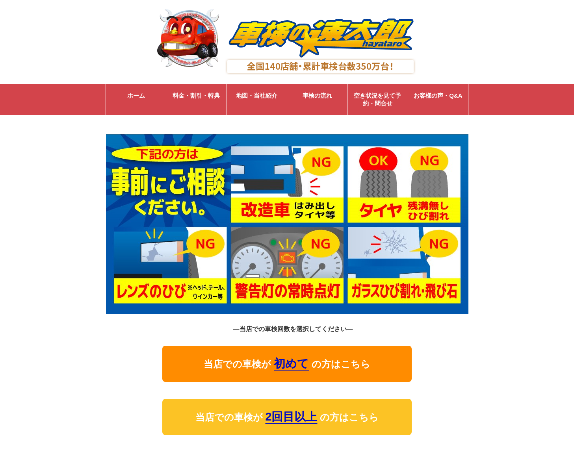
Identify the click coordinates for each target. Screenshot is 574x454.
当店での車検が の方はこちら (287, 363)
